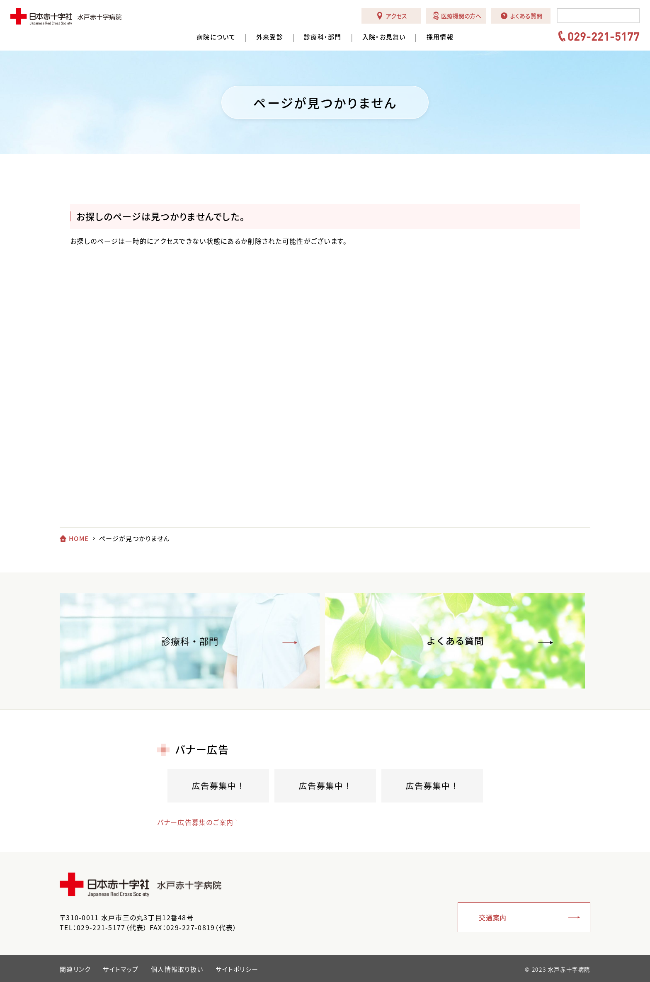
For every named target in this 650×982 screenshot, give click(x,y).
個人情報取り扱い (177, 969)
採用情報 (440, 37)
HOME (79, 538)
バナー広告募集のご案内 (195, 822)
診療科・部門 (323, 37)
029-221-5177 (604, 36)
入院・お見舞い (384, 37)
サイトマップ (120, 969)
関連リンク (75, 969)
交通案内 (493, 917)
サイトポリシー (237, 969)
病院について (215, 37)
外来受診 (269, 37)
